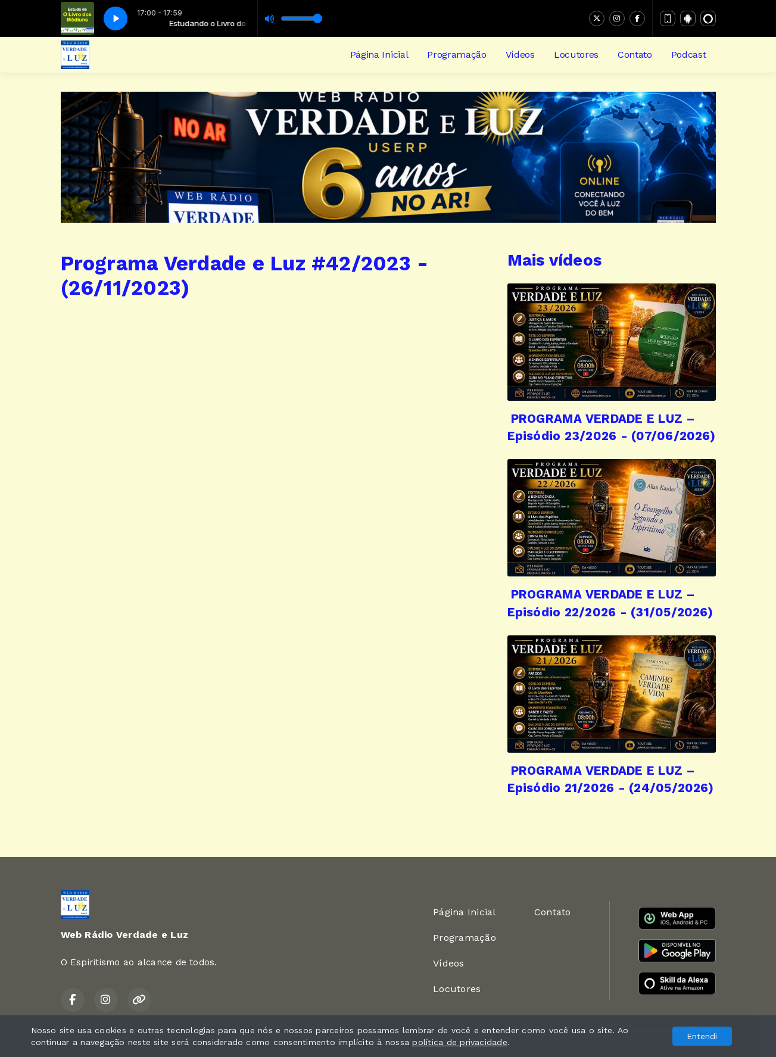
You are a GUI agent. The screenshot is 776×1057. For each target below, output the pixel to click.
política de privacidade (459, 1042)
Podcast (688, 54)
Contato (635, 54)
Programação (456, 54)
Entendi (702, 1036)
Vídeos (520, 54)
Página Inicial (379, 54)
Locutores (576, 54)
